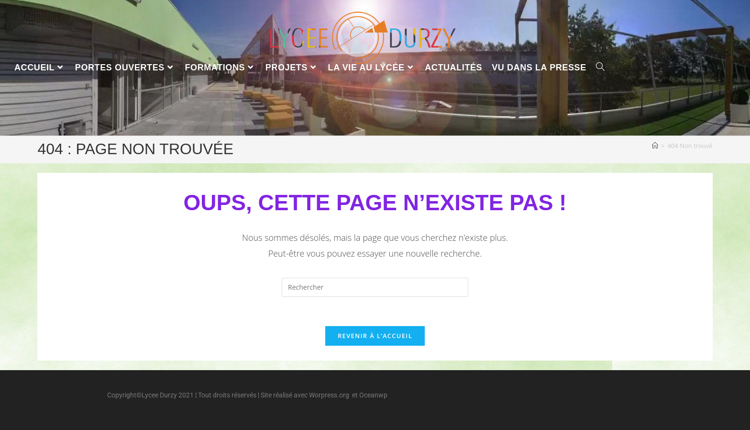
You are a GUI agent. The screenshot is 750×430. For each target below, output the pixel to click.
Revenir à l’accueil (375, 335)
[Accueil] (655, 145)
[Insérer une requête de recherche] (375, 287)
